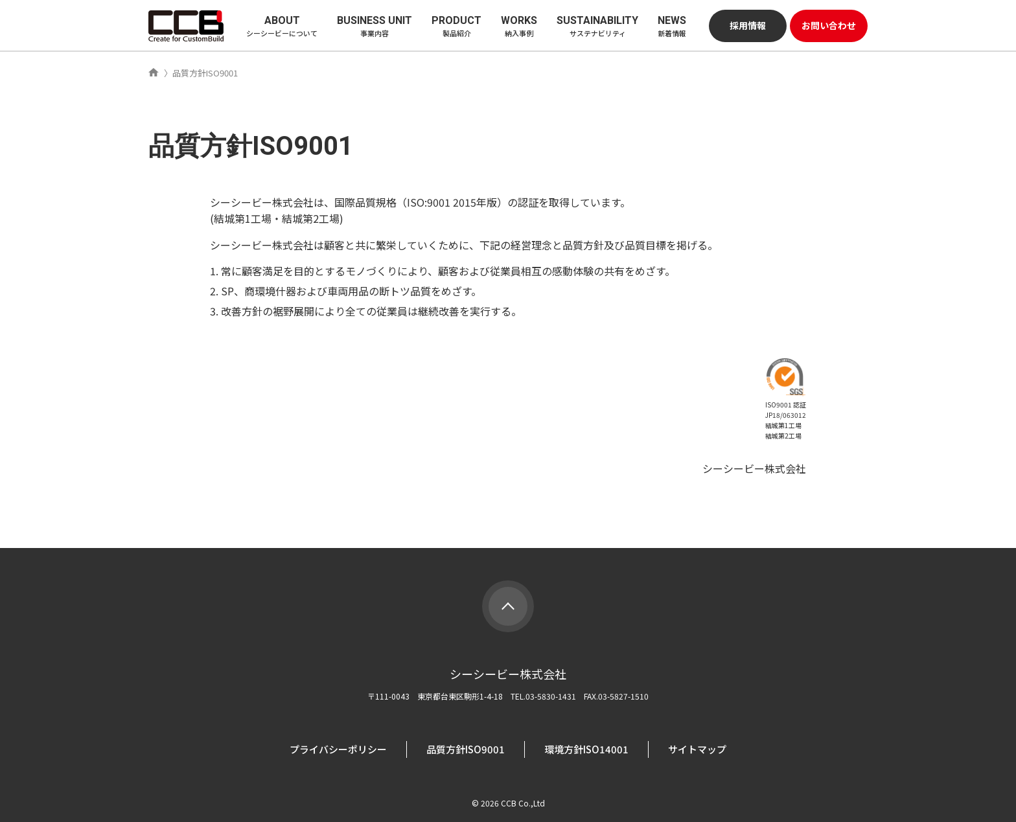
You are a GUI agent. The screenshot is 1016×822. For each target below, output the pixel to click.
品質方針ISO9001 (465, 749)
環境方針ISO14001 (586, 749)
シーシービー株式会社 (186, 26)
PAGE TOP (508, 606)
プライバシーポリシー (338, 749)
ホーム (153, 72)
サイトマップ (697, 749)
